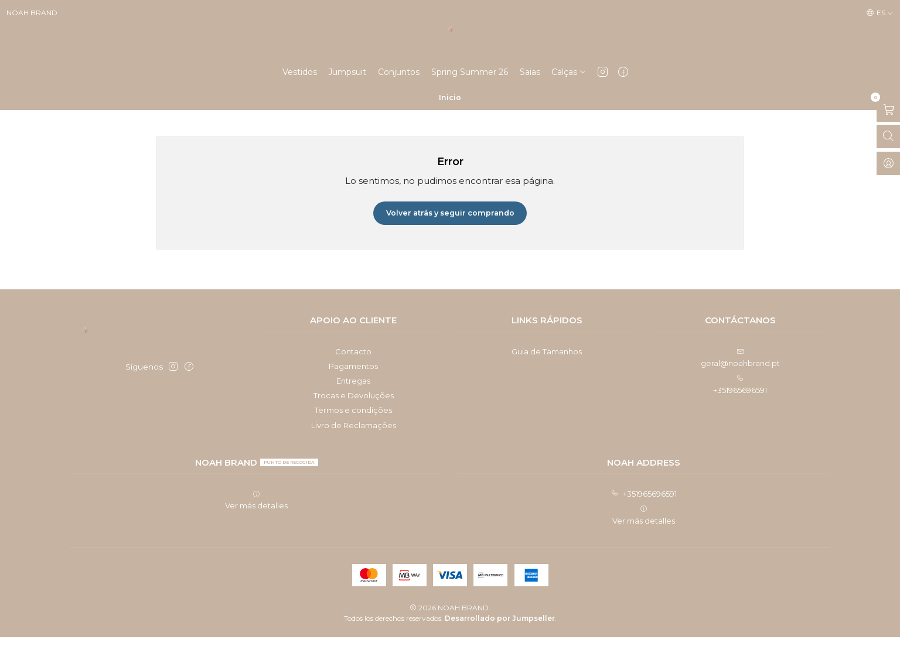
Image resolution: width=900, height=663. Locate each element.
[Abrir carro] (888, 134)
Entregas (353, 406)
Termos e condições (353, 435)
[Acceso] (888, 188)
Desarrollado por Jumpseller (500, 644)
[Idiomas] (880, 13)
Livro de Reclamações (353, 451)
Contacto (353, 377)
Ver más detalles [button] (256, 526)
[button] (569, 96)
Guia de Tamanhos (547, 377)
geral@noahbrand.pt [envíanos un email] (740, 384)
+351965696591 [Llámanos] (740, 410)
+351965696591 (644, 519)
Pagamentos (353, 392)
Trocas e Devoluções (353, 421)
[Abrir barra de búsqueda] (888, 161)
